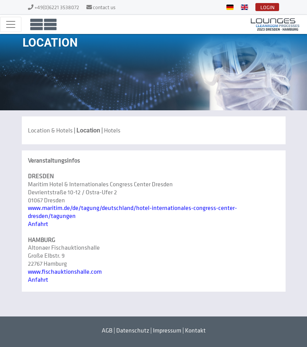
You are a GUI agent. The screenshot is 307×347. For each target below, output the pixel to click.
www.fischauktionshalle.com (65, 271)
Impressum (167, 330)
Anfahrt (38, 223)
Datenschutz (132, 330)
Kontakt (195, 330)
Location (88, 130)
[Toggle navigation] (10, 24)
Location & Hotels (50, 130)
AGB (107, 330)
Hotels (112, 130)
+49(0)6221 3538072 (57, 7)
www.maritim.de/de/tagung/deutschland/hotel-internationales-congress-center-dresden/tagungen (132, 211)
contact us (104, 7)
